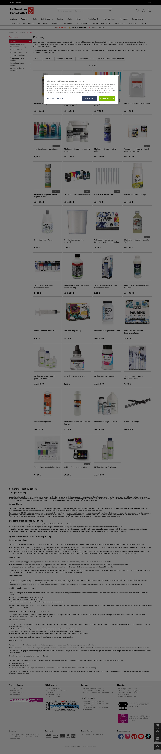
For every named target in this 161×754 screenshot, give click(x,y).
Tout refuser (89, 98)
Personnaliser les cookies (55, 98)
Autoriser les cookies (107, 98)
